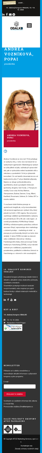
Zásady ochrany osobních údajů (26, 449)
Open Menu (29, 25)
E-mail (7, 382)
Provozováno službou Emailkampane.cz (18, 407)
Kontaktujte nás (26, 446)
